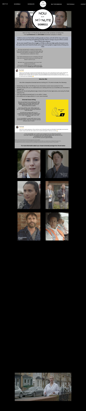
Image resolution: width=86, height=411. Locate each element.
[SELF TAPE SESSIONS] (56, 4)
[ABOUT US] (5, 4)
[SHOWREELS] (17, 4)
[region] (28, 164)
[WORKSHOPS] (31, 4)
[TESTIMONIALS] (70, 4)
